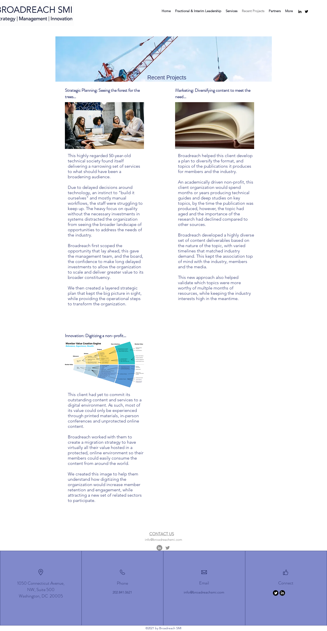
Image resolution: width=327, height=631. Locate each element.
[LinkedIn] (300, 11)
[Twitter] (306, 11)
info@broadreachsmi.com (163, 539)
